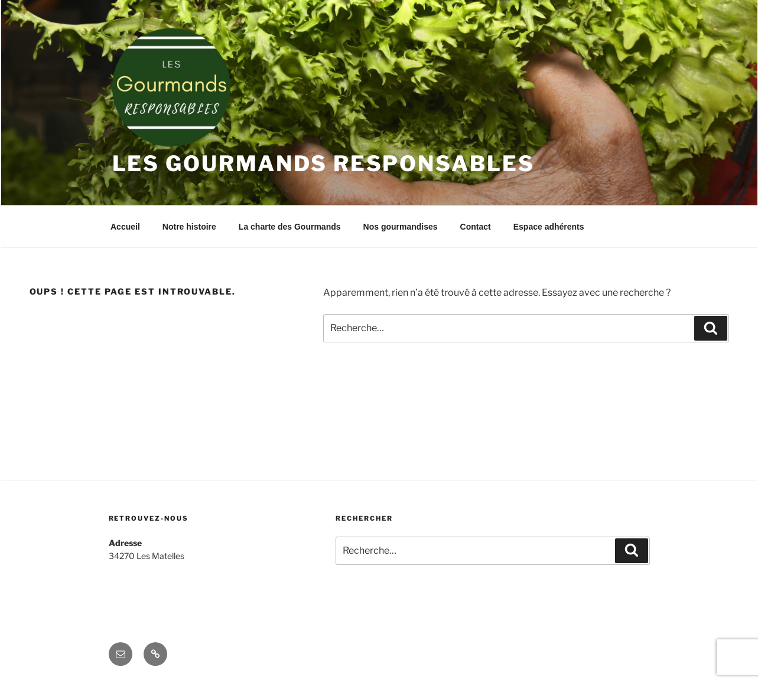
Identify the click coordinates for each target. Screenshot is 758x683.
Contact (475, 226)
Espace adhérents (548, 226)
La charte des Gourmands (290, 226)
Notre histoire (189, 226)
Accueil (125, 226)
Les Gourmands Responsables (323, 164)
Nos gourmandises (400, 226)
